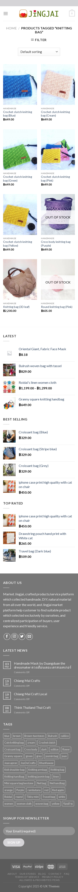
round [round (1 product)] (19, 796)
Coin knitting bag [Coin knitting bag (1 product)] (14, 742)
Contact (54, 873)
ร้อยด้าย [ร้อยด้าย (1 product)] (68, 803)
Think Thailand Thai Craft (32, 707)
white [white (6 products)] (62, 796)
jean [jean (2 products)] (64, 756)
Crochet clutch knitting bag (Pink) (55, 178)
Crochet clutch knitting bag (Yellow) (17, 243)
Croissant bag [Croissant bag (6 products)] (12, 749)
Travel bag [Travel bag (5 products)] (48, 796)
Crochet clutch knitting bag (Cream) (55, 113)
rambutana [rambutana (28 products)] (34, 790)
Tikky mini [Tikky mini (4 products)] (32, 796)
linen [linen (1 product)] (56, 776)
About (12, 873)
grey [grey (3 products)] (39, 756)
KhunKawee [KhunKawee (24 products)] (46, 763)
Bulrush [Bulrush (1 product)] (52, 736)
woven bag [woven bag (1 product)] (41, 803)
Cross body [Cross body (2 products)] (30, 749)
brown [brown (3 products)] (17, 736)
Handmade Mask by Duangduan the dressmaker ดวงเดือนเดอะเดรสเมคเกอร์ (42, 665)
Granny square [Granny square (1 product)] (13, 756)
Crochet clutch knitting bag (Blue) (17, 113)
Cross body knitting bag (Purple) (56, 243)
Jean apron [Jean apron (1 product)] (10, 763)
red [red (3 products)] (46, 790)
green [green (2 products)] (29, 756)
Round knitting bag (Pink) (56, 307)
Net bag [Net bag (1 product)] (41, 783)
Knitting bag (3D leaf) (16, 307)
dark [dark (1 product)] (44, 749)
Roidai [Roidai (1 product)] (8, 796)
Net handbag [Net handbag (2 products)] (57, 783)
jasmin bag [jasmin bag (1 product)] (52, 756)
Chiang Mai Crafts (27, 680)
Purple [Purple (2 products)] (20, 790)
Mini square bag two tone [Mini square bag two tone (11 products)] (18, 783)
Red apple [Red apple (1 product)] (58, 790)
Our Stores (28, 873)
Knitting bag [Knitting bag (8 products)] (57, 769)
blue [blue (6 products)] (6, 736)
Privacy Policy (52, 876)
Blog (42, 873)
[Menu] (5, 13)
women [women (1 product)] (8, 803)
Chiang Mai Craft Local (30, 694)
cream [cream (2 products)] (31, 742)
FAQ (66, 873)
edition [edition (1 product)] (55, 749)
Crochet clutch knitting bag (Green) (17, 178)
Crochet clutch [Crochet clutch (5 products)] (47, 742)
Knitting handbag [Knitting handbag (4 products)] (14, 776)
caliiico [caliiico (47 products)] (65, 736)
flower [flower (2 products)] (66, 749)
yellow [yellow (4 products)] (55, 803)
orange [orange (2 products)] (8, 790)
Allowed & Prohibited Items (39, 880)
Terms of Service (27, 876)
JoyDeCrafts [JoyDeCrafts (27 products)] (28, 763)
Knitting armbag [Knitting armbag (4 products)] (37, 769)
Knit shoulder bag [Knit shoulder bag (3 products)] (14, 769)
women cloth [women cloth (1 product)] (24, 803)
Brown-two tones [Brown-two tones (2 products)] (34, 736)
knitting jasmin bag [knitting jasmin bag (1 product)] (39, 776)
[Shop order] (39, 52)
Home (11, 28)
